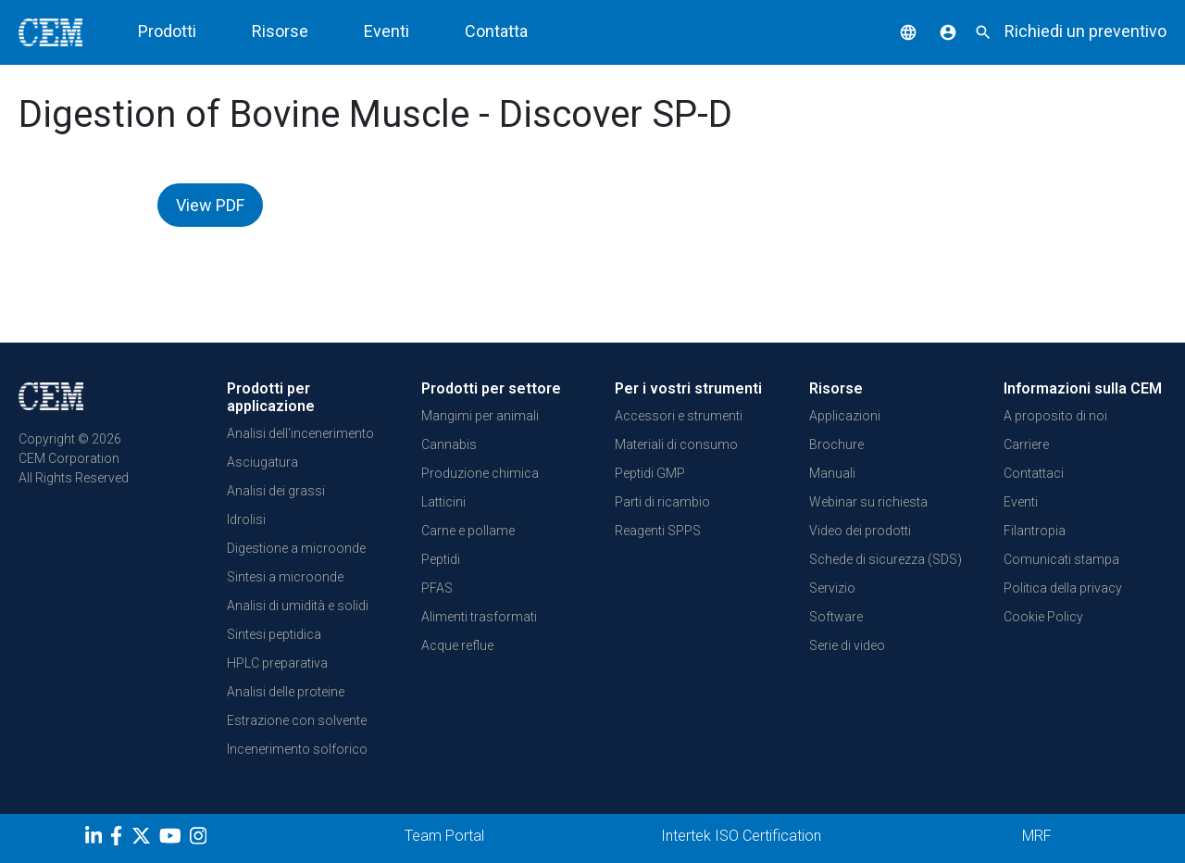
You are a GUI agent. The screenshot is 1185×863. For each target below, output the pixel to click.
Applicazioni (844, 415)
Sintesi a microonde (285, 576)
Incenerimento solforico (297, 749)
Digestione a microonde (296, 548)
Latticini (443, 501)
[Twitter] (143, 839)
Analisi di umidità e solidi (297, 605)
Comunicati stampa (1061, 559)
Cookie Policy (1043, 616)
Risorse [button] (280, 31)
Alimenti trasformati (479, 616)
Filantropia (1035, 530)
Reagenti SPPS (658, 530)
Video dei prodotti (860, 530)
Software (836, 616)
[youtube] (172, 839)
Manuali (832, 473)
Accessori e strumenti (678, 415)
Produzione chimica (480, 473)
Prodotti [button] (167, 31)
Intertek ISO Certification (741, 835)
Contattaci (1034, 473)
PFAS (437, 588)
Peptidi (440, 559)
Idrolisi (246, 519)
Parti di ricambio (662, 501)
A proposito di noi (1055, 415)
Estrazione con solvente (297, 720)
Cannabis (449, 444)
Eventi (386, 31)
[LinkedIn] (95, 839)
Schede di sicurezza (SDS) (885, 559)
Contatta (496, 31)
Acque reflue (457, 645)
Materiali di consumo (676, 444)
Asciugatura (262, 462)
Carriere (1026, 444)
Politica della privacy (1063, 588)
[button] (894, 31)
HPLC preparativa (277, 663)
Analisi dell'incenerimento (300, 433)
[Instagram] (200, 839)
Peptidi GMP (650, 473)
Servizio (832, 588)
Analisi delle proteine (285, 691)
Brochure (836, 444)
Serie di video (847, 645)
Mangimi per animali (480, 415)
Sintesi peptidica (274, 634)
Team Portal (444, 835)
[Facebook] (120, 839)
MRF (1037, 835)
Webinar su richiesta (868, 501)
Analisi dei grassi (276, 490)
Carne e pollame (468, 530)
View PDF (210, 205)
